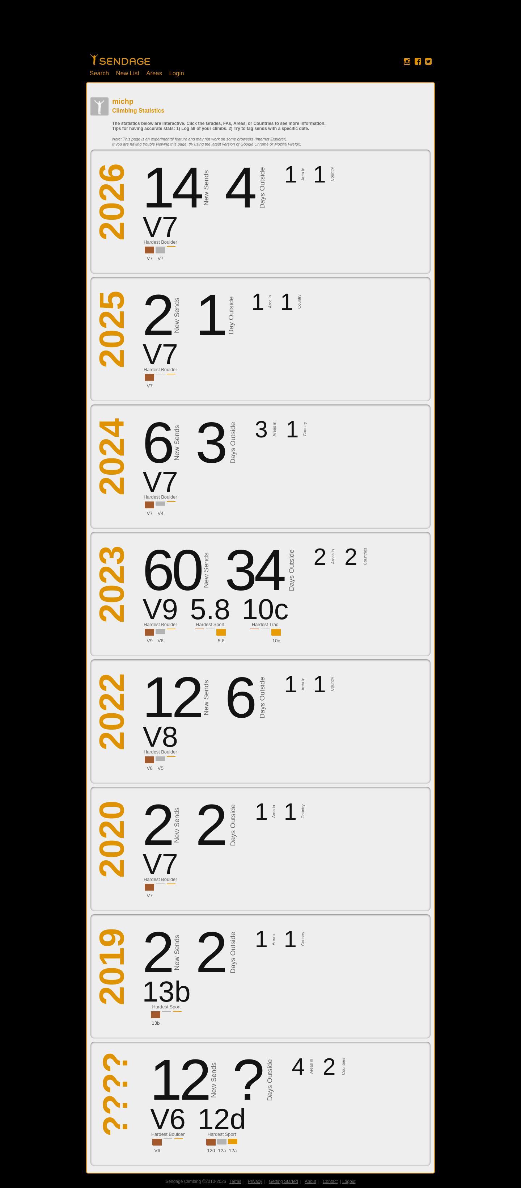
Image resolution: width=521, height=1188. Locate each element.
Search (99, 73)
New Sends (206, 188)
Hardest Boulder (160, 242)
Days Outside (262, 188)
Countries (365, 556)
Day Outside (231, 315)
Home (120, 59)
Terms (235, 1181)
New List (127, 73)
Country (332, 174)
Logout (349, 1181)
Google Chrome (255, 144)
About (310, 1181)
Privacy (255, 1181)
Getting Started (283, 1181)
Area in (302, 174)
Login (176, 73)
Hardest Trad (265, 624)
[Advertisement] (260, 30)
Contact (330, 1181)
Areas (154, 73)
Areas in (274, 429)
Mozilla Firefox (287, 144)
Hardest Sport (210, 624)
